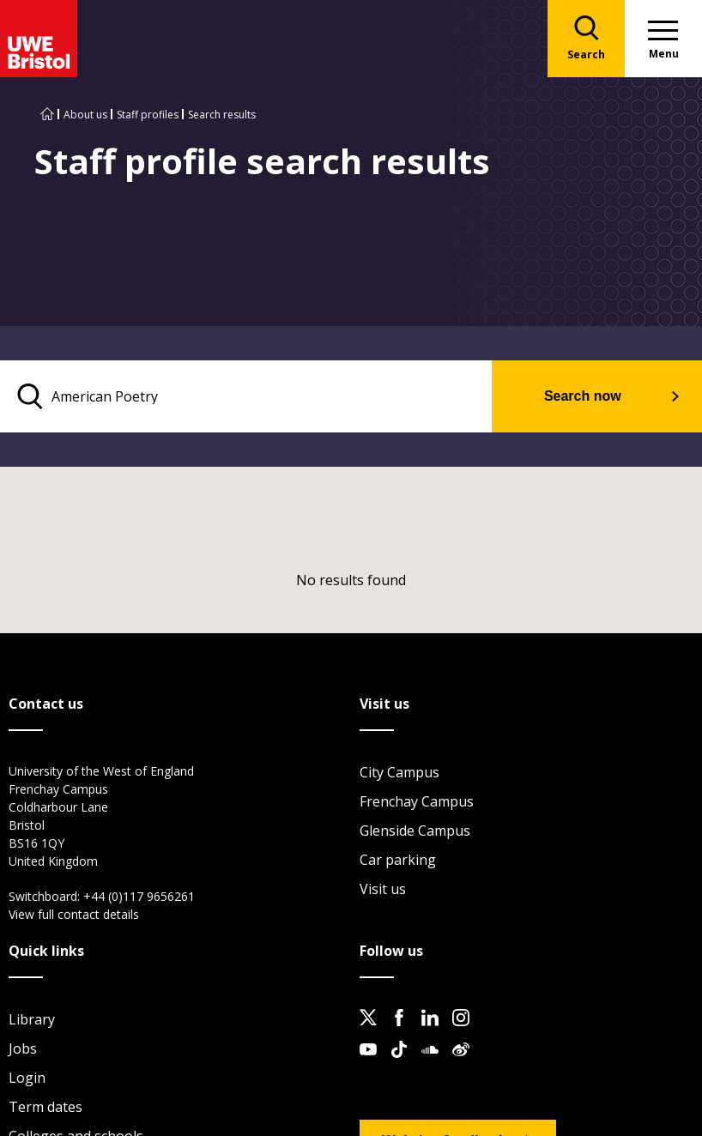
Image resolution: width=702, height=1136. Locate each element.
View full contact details (74, 914)
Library (32, 1019)
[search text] (245, 396)
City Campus (399, 772)
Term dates (45, 1106)
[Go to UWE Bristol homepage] (47, 114)
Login (27, 1077)
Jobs (23, 1048)
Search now (581, 396)
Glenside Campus (415, 830)
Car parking (398, 859)
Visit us (383, 888)
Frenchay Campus (417, 801)
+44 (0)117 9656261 (139, 896)
